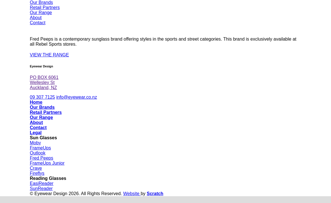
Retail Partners (45, 7)
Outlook (38, 153)
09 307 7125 (42, 97)
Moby (35, 142)
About (36, 17)
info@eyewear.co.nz (76, 97)
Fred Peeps (41, 158)
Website (132, 193)
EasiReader (42, 183)
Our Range (41, 12)
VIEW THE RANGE (49, 54)
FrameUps (40, 147)
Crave (36, 168)
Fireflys (37, 173)
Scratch (155, 193)
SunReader (41, 188)
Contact (38, 22)
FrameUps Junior (47, 163)
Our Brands (41, 2)
